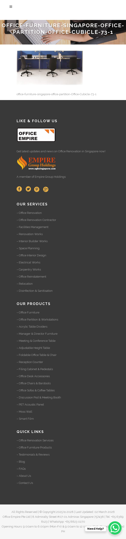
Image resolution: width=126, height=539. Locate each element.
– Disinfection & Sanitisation (35, 290)
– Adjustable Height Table (33, 348)
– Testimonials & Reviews (33, 454)
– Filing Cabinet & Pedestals (35, 369)
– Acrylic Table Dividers (32, 326)
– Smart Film (25, 418)
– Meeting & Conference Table (36, 340)
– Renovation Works (30, 234)
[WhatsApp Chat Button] (115, 528)
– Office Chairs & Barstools (34, 383)
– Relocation (25, 283)
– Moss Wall (24, 411)
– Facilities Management (32, 227)
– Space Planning (28, 248)
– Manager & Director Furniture (37, 333)
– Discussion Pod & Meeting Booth (39, 397)
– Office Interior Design (31, 255)
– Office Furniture (28, 312)
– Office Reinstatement (31, 276)
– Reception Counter (30, 362)
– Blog (21, 461)
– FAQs (21, 468)
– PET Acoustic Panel (30, 404)
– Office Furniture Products (34, 447)
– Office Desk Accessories (33, 376)
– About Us (24, 475)
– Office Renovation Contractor (36, 220)
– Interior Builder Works (32, 241)
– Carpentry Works (29, 269)
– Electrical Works (28, 262)
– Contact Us (25, 483)
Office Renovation (69, 151)
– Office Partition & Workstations (37, 319)
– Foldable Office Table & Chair (37, 355)
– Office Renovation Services (35, 440)
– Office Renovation (29, 212)
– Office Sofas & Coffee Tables (36, 390)
